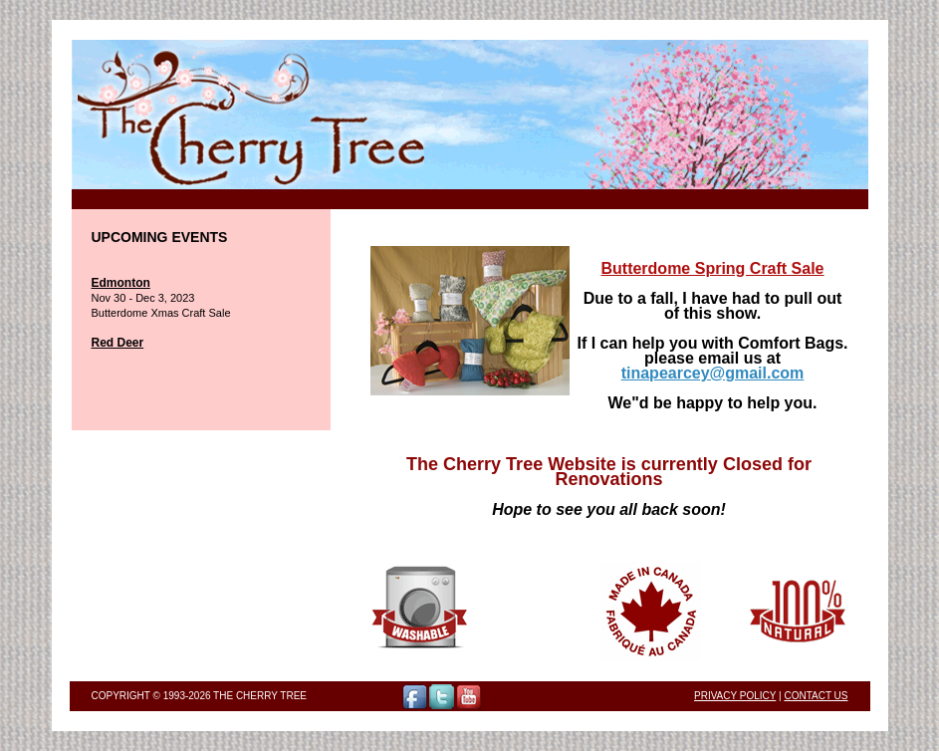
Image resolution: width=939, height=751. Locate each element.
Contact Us (815, 695)
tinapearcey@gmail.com (713, 373)
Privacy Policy (735, 695)
